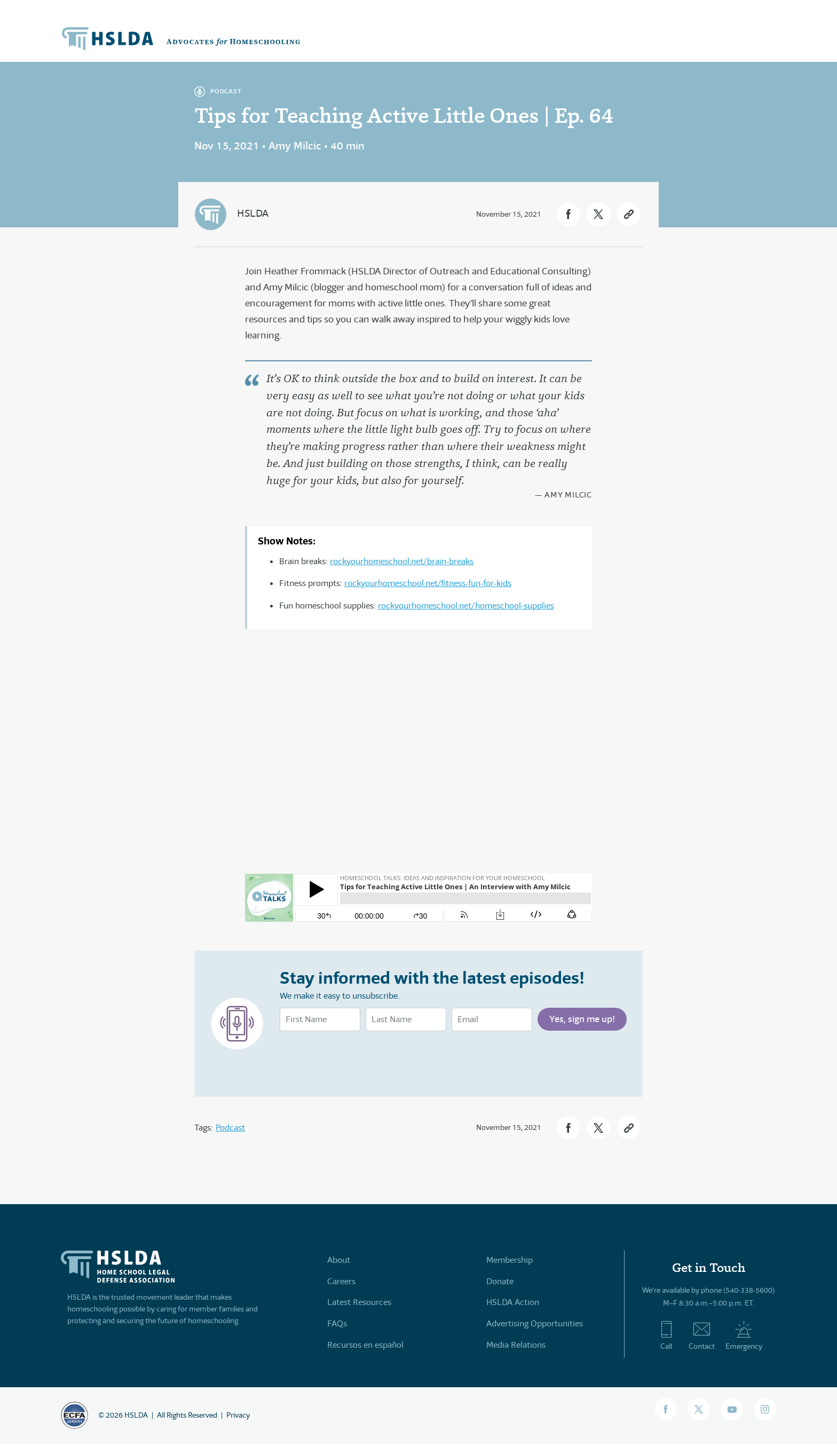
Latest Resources (359, 1304)
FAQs (337, 1325)
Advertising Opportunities (534, 1325)
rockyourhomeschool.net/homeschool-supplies (466, 605)
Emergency (743, 1338)
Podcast (230, 1128)
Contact (702, 1338)
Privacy (238, 1418)
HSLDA (253, 213)
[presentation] (361, 1059)
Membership (509, 1263)
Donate (500, 1284)
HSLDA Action (512, 1304)
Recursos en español (365, 1346)
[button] (559, 214)
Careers (341, 1284)
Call (666, 1338)
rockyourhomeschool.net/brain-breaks (401, 561)
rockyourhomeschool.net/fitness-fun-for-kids (427, 583)
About (338, 1263)
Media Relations (516, 1346)
